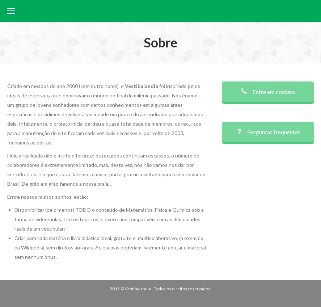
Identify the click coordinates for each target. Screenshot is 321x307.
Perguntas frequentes (267, 132)
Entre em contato (268, 91)
